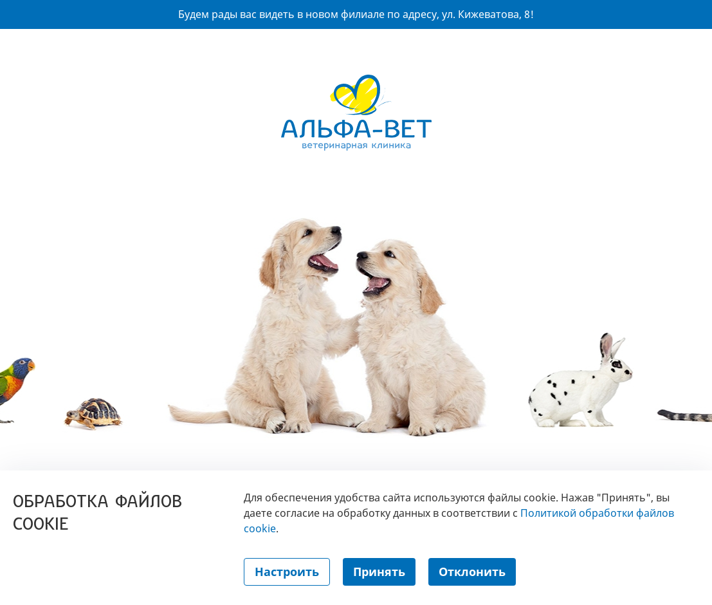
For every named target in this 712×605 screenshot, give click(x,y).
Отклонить (472, 571)
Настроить (287, 571)
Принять (379, 571)
